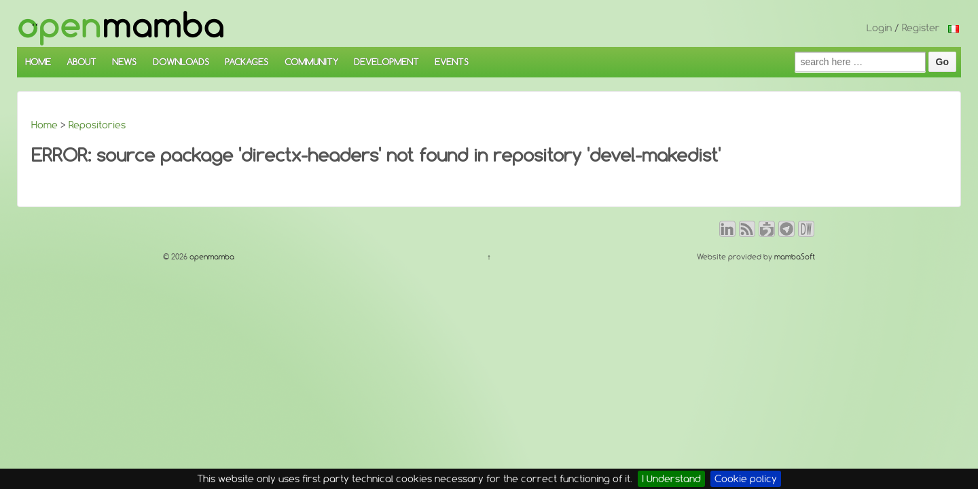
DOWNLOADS (181, 61)
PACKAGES (246, 61)
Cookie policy (745, 479)
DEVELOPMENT (386, 61)
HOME (38, 61)
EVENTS (452, 61)
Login (879, 28)
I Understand (671, 479)
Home (44, 125)
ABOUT (81, 61)
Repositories (97, 125)
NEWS (124, 61)
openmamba (210, 256)
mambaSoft (794, 256)
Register (921, 28)
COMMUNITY (311, 61)
